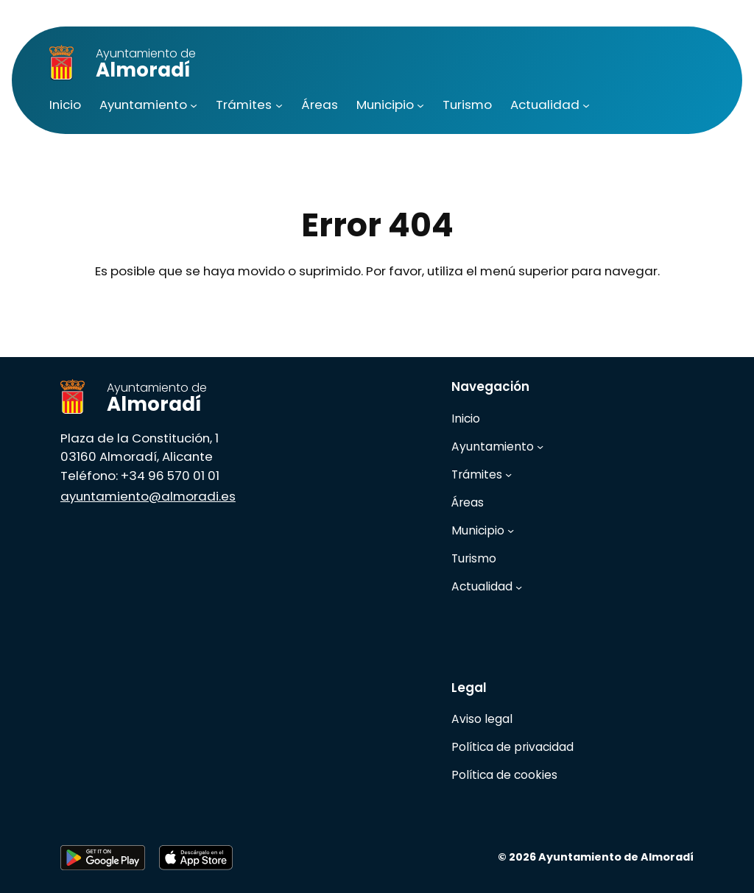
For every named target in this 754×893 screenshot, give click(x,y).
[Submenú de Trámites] (279, 105)
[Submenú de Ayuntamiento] (193, 105)
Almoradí (146, 64)
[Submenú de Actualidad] (586, 105)
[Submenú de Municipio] (420, 105)
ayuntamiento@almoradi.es (148, 496)
